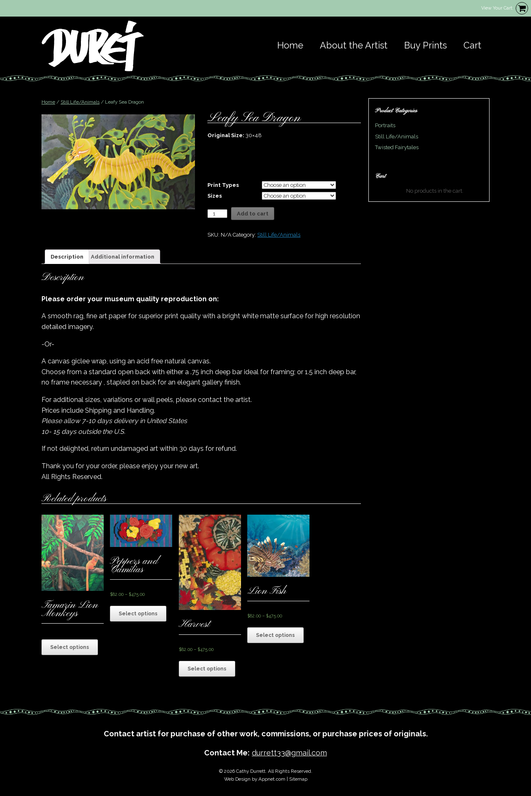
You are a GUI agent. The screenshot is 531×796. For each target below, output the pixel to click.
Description (67, 257)
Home (290, 45)
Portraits (385, 125)
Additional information (122, 257)
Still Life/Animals (80, 102)
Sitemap (298, 779)
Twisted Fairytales (397, 147)
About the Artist (353, 45)
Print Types (223, 185)
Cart (472, 45)
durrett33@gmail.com (289, 752)
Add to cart (252, 213)
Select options (69, 647)
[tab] (67, 256)
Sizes (214, 196)
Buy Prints (425, 45)
